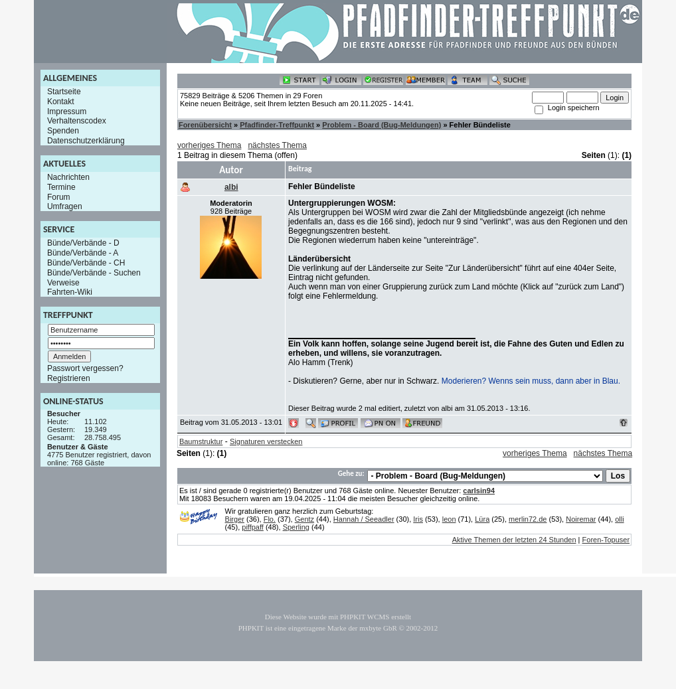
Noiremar (581, 519)
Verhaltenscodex (76, 120)
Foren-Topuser (606, 540)
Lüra (482, 519)
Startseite (64, 91)
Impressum (66, 110)
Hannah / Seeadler (363, 519)
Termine (61, 187)
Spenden (63, 130)
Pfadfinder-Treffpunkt (277, 125)
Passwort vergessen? (85, 368)
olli (619, 519)
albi (231, 187)
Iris (418, 519)
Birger (234, 519)
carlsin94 (479, 491)
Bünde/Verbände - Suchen (94, 272)
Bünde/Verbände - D (83, 243)
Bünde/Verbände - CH (86, 263)
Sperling (296, 527)
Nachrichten (68, 177)
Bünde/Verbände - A (82, 253)
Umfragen (64, 206)
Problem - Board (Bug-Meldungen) (381, 125)
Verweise (63, 282)
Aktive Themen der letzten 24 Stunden (514, 540)
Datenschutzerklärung (86, 140)
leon (449, 519)
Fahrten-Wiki (69, 292)
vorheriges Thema (209, 145)
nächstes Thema (277, 145)
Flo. (270, 519)
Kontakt (60, 101)
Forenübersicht (205, 125)
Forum (58, 196)
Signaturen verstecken (266, 441)
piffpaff (253, 527)
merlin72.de (528, 519)
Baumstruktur (200, 441)
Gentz (304, 519)
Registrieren (68, 378)
